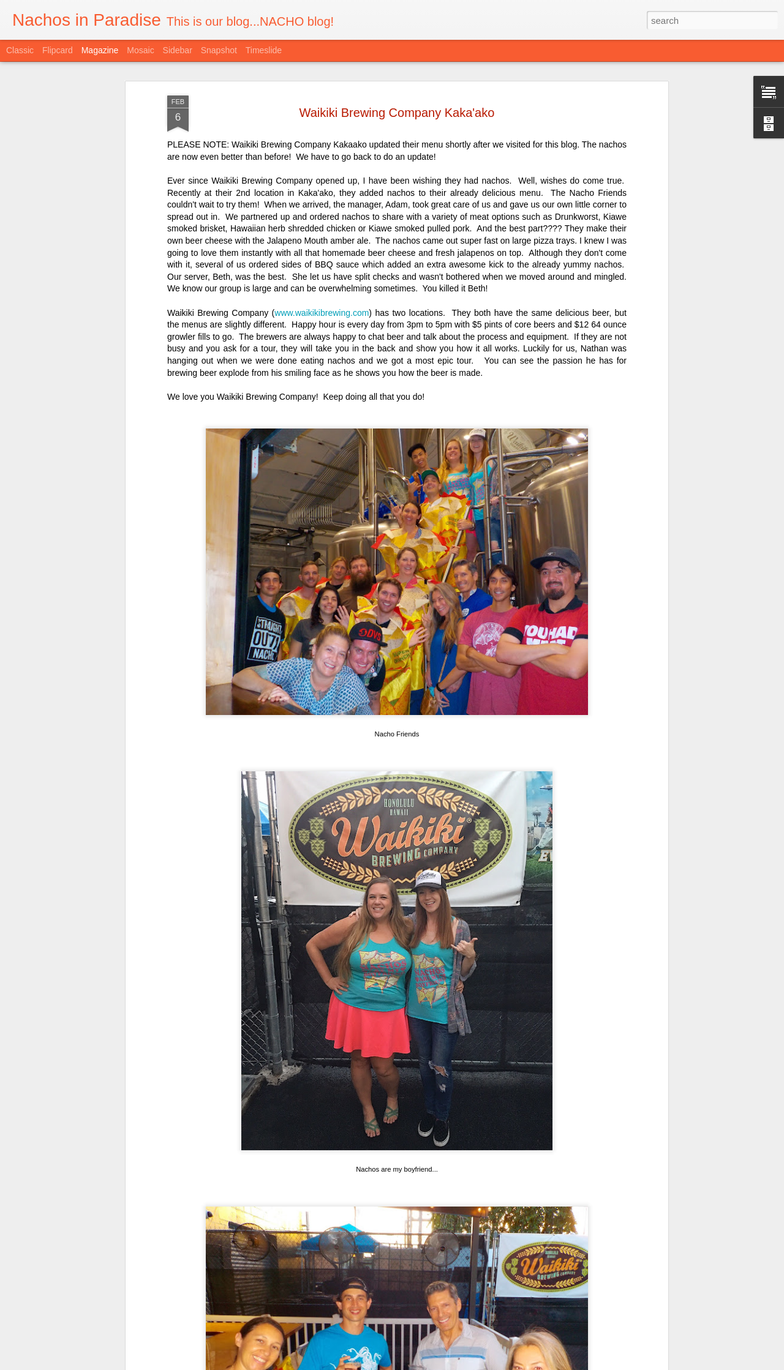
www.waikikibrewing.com (321, 211)
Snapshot (219, 50)
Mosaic (140, 50)
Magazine (100, 50)
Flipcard (57, 50)
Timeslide (264, 50)
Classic (20, 50)
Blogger (448, 1363)
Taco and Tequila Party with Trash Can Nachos (370, 1217)
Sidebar (177, 50)
